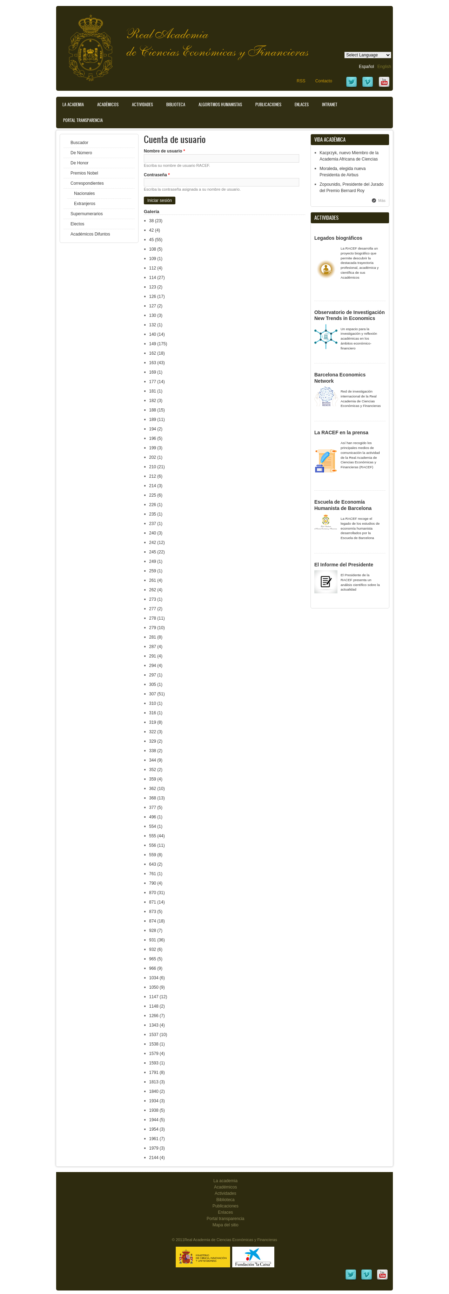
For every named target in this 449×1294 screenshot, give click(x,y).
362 (152, 788)
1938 (154, 1110)
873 (152, 911)
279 (152, 627)
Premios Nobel (84, 173)
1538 (154, 1044)
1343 (154, 1025)
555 (152, 835)
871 (152, 902)
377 (152, 807)
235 (152, 514)
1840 (154, 1091)
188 (152, 410)
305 (152, 684)
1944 (154, 1119)
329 (152, 741)
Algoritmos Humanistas (220, 104)
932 (152, 949)
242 (152, 542)
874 (152, 921)
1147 (154, 996)
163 (152, 362)
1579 (154, 1053)
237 (152, 523)
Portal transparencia (83, 120)
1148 (154, 1006)
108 (152, 249)
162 (152, 353)
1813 (154, 1082)
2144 (154, 1157)
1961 (154, 1138)
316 (152, 712)
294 (152, 665)
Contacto (323, 81)
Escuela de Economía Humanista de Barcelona (342, 505)
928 (152, 930)
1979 (154, 1148)
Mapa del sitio (226, 1225)
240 (152, 533)
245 (152, 552)
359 (152, 779)
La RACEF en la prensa (341, 432)
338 (152, 750)
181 (152, 391)
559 (152, 854)
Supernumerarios (87, 213)
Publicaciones (268, 104)
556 (152, 845)
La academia (225, 1180)
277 (152, 608)
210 (152, 466)
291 (152, 656)
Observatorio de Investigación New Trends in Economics (349, 315)
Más (382, 200)
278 (152, 618)
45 (151, 239)
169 (152, 372)
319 (152, 722)
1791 (154, 1072)
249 (152, 561)
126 (152, 296)
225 (152, 495)
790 (152, 883)
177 (152, 381)
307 (152, 694)
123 (152, 287)
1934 (154, 1100)
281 (152, 637)
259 (152, 570)
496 (152, 817)
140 (152, 334)
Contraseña (157, 174)
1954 (154, 1129)
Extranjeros (84, 203)
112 (152, 268)
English (384, 66)
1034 (154, 977)
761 (152, 873)
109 (152, 258)
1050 (154, 987)
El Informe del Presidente (343, 564)
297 (152, 675)
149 (152, 343)
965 (152, 958)
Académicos (108, 104)
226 (152, 504)
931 (152, 940)
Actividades (142, 104)
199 (152, 447)
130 (152, 315)
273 (152, 599)
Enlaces (302, 104)
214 (152, 485)
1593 (154, 1063)
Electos (77, 224)
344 (152, 760)
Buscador (79, 142)
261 (152, 580)
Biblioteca (175, 104)
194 (152, 429)
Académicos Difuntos (90, 234)
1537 (154, 1034)
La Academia (73, 104)
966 (152, 968)
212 (152, 476)
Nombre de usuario (164, 151)
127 (152, 306)
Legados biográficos (338, 238)
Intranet (329, 104)
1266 (154, 1015)
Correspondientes (87, 183)
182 (152, 400)
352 (152, 769)
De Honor (79, 163)
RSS (301, 81)
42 (151, 230)
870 (152, 892)
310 (152, 703)
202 (152, 457)
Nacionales (84, 193)
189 (152, 419)
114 (152, 277)
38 (151, 220)
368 (152, 798)
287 (152, 646)
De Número (81, 152)
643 (152, 864)
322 (152, 731)
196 (152, 438)
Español (366, 66)
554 (152, 826)
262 (152, 589)
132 (152, 324)
